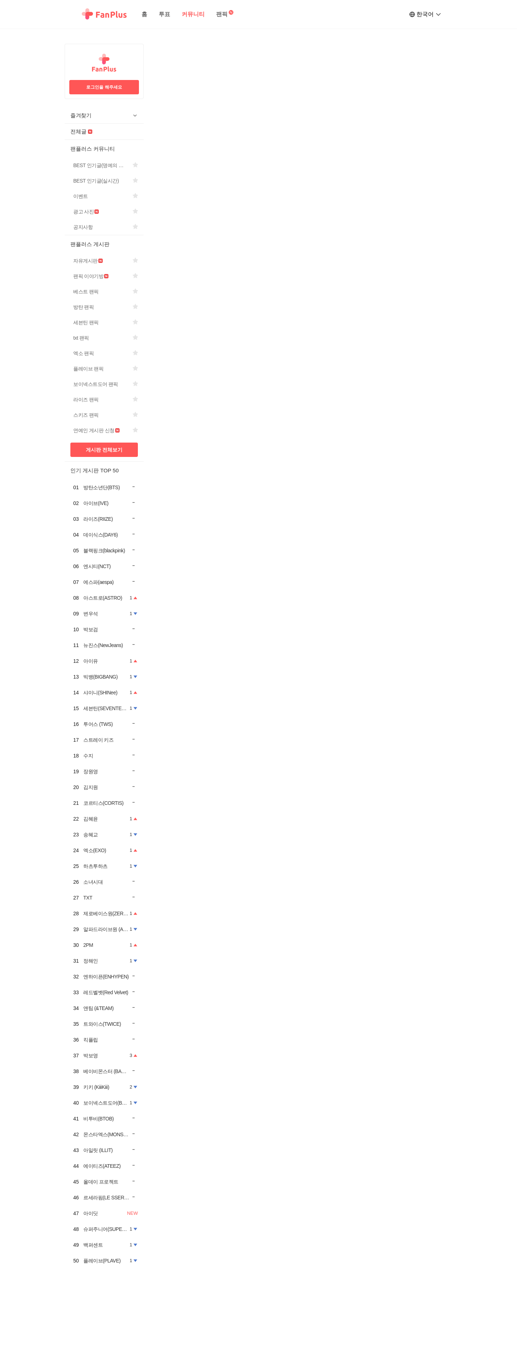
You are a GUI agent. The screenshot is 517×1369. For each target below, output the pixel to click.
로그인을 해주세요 (104, 87)
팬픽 (222, 14)
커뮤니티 (193, 14)
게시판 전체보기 (104, 450)
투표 (164, 14)
